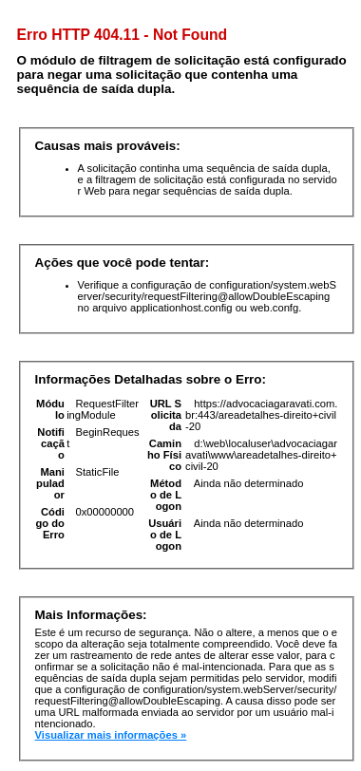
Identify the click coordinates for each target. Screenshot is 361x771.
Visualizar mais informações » (111, 735)
